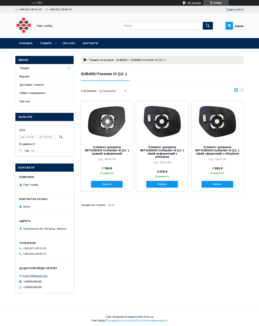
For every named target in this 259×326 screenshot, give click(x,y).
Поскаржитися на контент (120, 320)
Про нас (69, 43)
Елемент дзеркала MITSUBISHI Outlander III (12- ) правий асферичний (107, 150)
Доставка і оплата (31, 84)
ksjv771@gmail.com (35, 275)
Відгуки (24, 76)
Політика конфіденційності (152, 320)
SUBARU (122, 60)
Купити (107, 184)
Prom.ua (148, 316)
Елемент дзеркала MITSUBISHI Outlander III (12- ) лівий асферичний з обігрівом (162, 151)
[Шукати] (208, 26)
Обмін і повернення (32, 93)
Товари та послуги (101, 60)
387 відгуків (194, 2)
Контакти (90, 43)
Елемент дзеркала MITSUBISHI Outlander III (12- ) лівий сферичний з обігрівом (217, 150)
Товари (45, 43)
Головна (26, 43)
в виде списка (242, 91)
